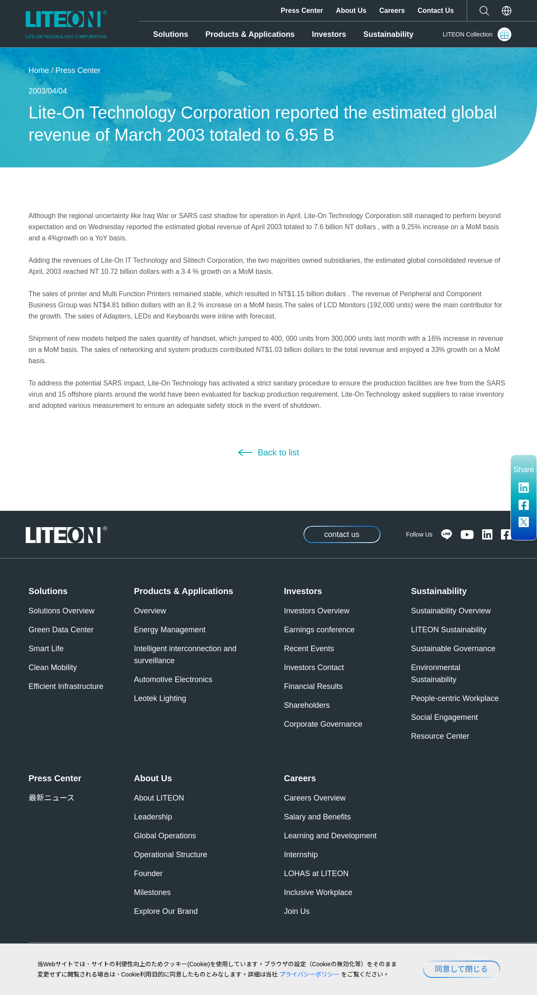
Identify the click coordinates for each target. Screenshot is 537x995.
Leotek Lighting (160, 698)
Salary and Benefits (317, 817)
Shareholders (307, 705)
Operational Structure (170, 854)
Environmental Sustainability (435, 673)
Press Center (302, 10)
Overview (150, 611)
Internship (301, 854)
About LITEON (159, 798)
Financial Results (313, 686)
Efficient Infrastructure (66, 686)
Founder (148, 873)
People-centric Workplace (455, 698)
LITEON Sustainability (448, 629)
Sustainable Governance (453, 648)
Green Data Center (61, 629)
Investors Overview (317, 611)
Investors (329, 34)
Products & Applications (249, 34)
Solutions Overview (62, 611)
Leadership (153, 817)
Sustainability (388, 34)
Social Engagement (444, 717)
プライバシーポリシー (309, 974)
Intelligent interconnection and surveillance (185, 654)
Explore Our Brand (166, 911)
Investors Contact (314, 667)
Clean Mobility (53, 667)
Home (39, 70)
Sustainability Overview (451, 611)
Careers (392, 10)
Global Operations (165, 835)
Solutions (170, 34)
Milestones (152, 892)
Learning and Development (330, 835)
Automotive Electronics (173, 679)
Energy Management (170, 629)
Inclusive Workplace (318, 892)
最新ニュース (52, 798)
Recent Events (309, 648)
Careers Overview (315, 798)
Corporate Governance (323, 724)
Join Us (297, 911)
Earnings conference (319, 629)
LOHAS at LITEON (316, 873)
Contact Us (436, 10)
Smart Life (46, 648)
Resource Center (440, 736)
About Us (351, 10)
